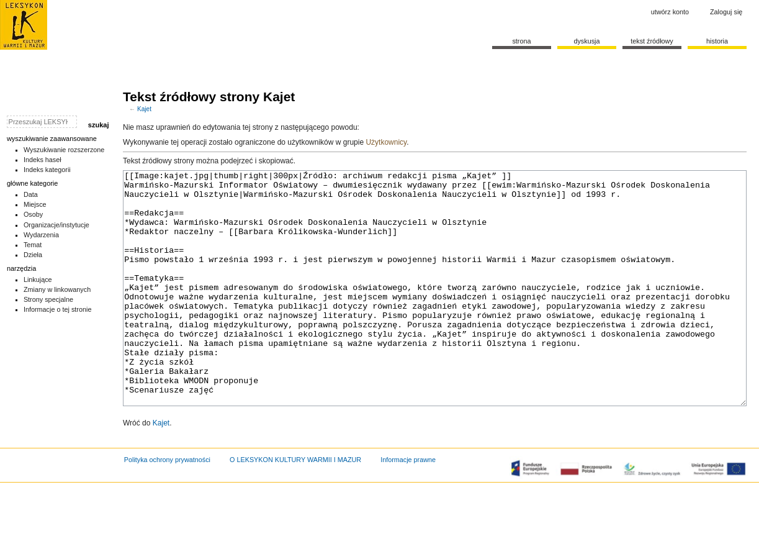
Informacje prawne (408, 506)
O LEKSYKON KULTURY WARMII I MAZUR (295, 506)
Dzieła (33, 254)
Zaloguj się (726, 12)
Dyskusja (586, 41)
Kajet (144, 109)
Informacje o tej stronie (58, 309)
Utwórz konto (670, 12)
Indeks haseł (42, 159)
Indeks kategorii (47, 169)
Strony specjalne (48, 299)
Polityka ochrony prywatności (167, 506)
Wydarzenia (41, 234)
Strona (521, 41)
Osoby (33, 214)
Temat (33, 244)
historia (717, 41)
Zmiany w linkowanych (57, 289)
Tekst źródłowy (652, 41)
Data (31, 194)
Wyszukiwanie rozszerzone (64, 149)
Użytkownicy (386, 142)
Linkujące (38, 279)
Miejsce (35, 204)
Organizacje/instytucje (56, 225)
